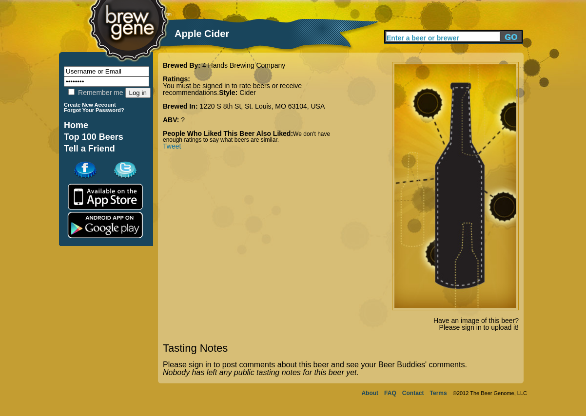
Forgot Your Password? (94, 110)
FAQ (390, 393)
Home (76, 125)
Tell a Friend (89, 148)
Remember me (95, 92)
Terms (438, 393)
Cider (247, 92)
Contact (413, 393)
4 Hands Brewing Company (243, 65)
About (369, 393)
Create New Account (90, 105)
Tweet (172, 146)
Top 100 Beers (93, 137)
